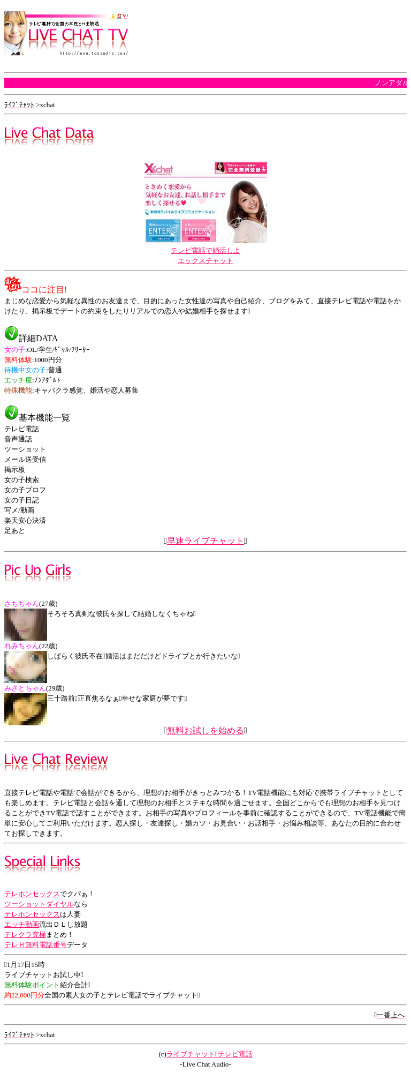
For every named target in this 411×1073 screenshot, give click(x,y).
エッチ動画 (21, 924)
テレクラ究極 (25, 935)
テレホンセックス (32, 894)
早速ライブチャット (205, 540)
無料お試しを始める (205, 730)
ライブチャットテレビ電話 (209, 1054)
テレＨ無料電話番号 (35, 945)
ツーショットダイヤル (39, 904)
